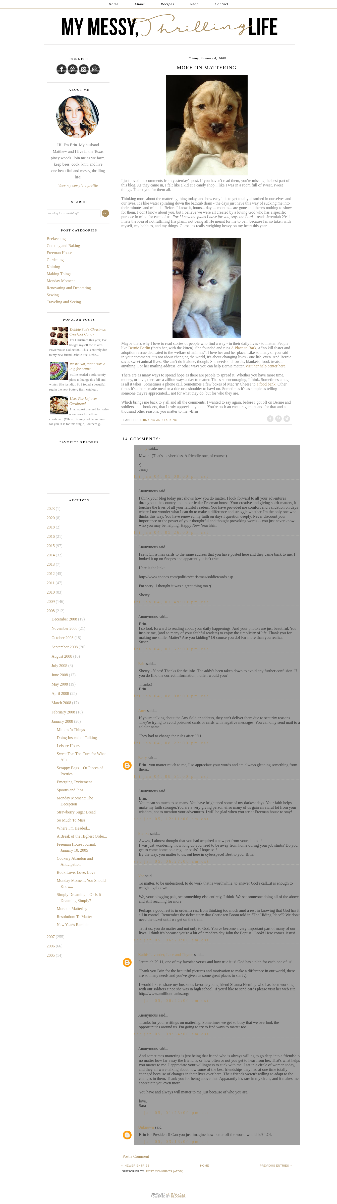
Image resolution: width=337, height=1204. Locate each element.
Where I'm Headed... (73, 828)
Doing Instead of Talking (77, 738)
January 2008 (62, 721)
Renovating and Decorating (69, 288)
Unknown (146, 1127)
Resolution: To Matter (74, 916)
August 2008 (62, 656)
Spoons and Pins (70, 790)
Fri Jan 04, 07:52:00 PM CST (171, 649)
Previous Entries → (276, 1165)
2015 (51, 546)
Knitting (53, 267)
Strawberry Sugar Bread (76, 812)
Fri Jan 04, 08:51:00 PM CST (171, 776)
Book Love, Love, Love (76, 872)
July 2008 (59, 665)
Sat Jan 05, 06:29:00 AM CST (171, 940)
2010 (51, 592)
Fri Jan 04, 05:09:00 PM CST (171, 476)
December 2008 (64, 619)
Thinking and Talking (158, 419)
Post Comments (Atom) (164, 1171)
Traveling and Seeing (64, 302)
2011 (51, 583)
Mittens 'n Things (71, 730)
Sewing (53, 295)
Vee (141, 876)
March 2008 (61, 703)
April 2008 (60, 693)
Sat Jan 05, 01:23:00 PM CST (172, 1113)
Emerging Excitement (74, 782)
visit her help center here (265, 366)
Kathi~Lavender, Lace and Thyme (165, 954)
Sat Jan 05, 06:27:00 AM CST (171, 861)
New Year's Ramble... (74, 925)
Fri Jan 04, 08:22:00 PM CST (171, 743)
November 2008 (65, 628)
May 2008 (60, 684)
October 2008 (63, 638)
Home (114, 4)
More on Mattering (72, 908)
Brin (141, 663)
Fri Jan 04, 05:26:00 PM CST (171, 532)
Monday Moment (61, 281)
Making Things (59, 274)
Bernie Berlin (138, 348)
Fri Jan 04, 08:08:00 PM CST (171, 696)
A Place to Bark (243, 348)
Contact (221, 4)
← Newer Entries (135, 1165)
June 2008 (60, 675)
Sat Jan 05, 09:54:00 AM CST (171, 1034)
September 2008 (65, 647)
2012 (51, 573)
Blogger (178, 1196)
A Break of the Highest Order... (82, 836)
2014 (51, 555)
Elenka (143, 833)
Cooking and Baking (63, 246)
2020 (51, 518)
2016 (51, 536)
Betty (142, 757)
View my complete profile (78, 185)
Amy (142, 710)
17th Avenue (176, 1193)
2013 (51, 564)
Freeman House (59, 253)
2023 (51, 508)
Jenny (142, 448)
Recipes (167, 4)
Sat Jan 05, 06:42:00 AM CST (171, 1000)
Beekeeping (56, 238)
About (140, 4)
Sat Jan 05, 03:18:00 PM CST (172, 1141)
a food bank (266, 384)
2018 (51, 527)
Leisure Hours (68, 746)
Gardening (55, 260)
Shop (194, 4)
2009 (51, 601)
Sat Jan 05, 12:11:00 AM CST (171, 819)
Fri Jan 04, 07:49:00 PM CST (171, 602)
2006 (51, 946)
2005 (51, 955)
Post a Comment (136, 1156)
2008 (51, 611)
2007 (51, 937)
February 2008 (63, 712)
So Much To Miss (71, 820)
